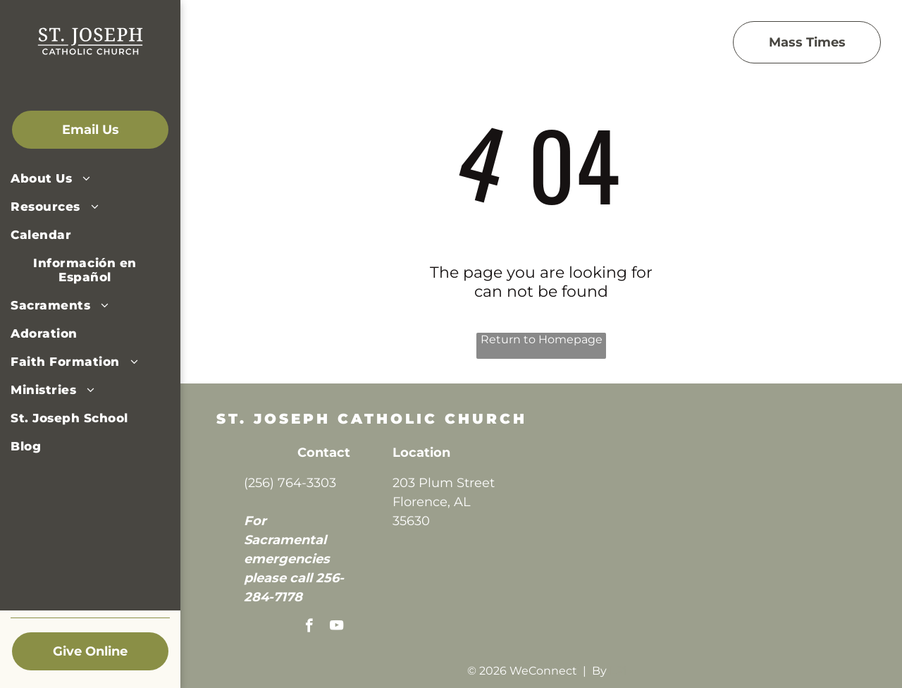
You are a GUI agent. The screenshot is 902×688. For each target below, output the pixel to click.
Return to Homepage (542, 339)
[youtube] (336, 627)
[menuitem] (85, 178)
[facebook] (309, 627)
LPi (618, 670)
